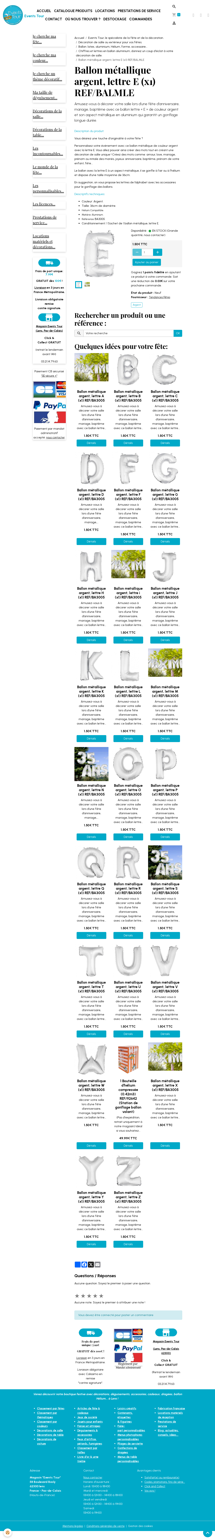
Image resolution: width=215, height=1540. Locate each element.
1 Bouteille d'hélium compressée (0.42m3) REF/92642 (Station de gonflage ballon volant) (128, 1096)
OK (178, 333)
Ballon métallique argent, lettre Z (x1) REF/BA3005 (128, 1197)
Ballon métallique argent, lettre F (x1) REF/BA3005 (128, 494)
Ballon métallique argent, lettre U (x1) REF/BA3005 (128, 986)
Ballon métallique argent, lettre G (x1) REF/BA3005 (165, 494)
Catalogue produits (74, 11)
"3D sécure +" (49, 383)
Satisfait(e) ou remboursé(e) (163, 1486)
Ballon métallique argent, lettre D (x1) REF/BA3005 (91, 494)
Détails (91, 443)
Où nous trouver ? (83, 19)
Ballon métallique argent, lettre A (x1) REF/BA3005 (91, 396)
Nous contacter (93, 1486)
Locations (105, 11)
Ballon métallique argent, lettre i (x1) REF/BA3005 (128, 592)
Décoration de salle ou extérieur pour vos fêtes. (110, 42)
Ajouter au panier (147, 262)
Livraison (81, 1358)
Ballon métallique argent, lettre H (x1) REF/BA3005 (91, 592)
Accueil (44, 11)
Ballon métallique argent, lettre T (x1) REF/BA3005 (91, 986)
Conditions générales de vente (105, 1535)
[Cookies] (8, 1532)
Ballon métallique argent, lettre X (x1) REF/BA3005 (165, 1085)
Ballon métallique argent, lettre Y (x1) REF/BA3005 (91, 1197)
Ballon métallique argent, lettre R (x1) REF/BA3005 (128, 888)
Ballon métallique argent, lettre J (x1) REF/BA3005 (165, 592)
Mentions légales (70, 1535)
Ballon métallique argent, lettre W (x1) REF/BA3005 (91, 1085)
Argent (137, 304)
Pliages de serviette (129, 1439)
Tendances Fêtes (160, 297)
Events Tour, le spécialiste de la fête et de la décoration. (126, 38)
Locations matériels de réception (167, 1421)
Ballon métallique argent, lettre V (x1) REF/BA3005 (165, 986)
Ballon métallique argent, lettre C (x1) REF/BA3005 (165, 396)
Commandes (141, 19)
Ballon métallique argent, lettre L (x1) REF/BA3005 (128, 691)
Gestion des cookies (142, 1535)
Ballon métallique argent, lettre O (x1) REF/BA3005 (128, 789)
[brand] (16, 15)
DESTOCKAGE (115, 19)
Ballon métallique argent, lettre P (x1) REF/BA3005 (165, 789)
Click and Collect (155, 1499)
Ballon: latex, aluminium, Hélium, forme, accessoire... (112, 46)
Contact (54, 19)
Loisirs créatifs (126, 1408)
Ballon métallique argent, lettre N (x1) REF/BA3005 (91, 789)
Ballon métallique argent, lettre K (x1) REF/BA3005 (91, 691)
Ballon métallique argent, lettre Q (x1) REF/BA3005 (91, 888)
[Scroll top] (207, 1532)
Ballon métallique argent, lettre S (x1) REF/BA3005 (165, 888)
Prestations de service (139, 11)
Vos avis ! (150, 1504)
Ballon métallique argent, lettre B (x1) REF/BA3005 (128, 396)
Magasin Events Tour (166, 1341)
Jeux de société (87, 1417)
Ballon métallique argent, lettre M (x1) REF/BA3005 (165, 691)
